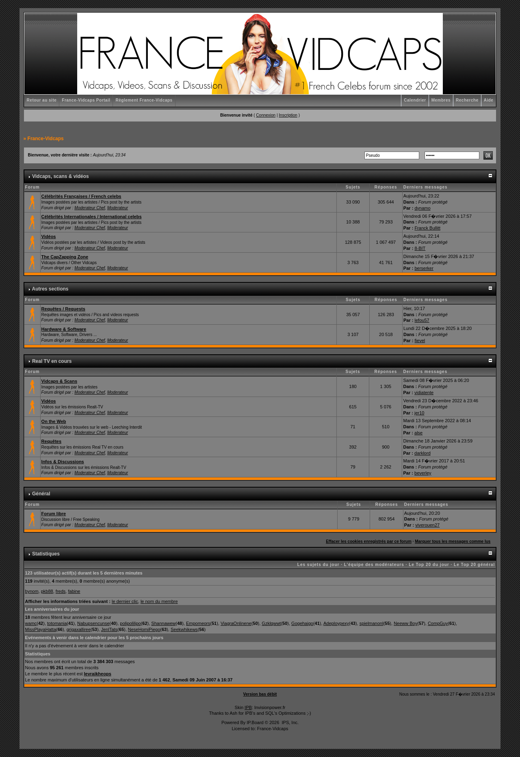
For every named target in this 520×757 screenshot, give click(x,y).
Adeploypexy (336, 623)
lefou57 (422, 320)
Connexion (265, 115)
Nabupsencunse (93, 623)
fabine (74, 591)
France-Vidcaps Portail (86, 100)
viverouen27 (427, 525)
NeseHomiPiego (144, 629)
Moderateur (117, 208)
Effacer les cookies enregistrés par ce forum (369, 541)
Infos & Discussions (62, 461)
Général (41, 494)
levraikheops (97, 673)
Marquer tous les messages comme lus (452, 541)
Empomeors (198, 623)
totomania (57, 623)
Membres (441, 100)
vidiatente (423, 392)
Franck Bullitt (427, 228)
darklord (422, 453)
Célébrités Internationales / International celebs (91, 216)
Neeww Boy (405, 623)
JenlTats (109, 629)
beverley (422, 473)
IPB (248, 707)
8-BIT (419, 248)
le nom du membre (159, 601)
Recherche (467, 100)
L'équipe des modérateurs (374, 564)
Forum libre (53, 513)
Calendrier (415, 100)
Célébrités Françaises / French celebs (81, 196)
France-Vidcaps (46, 138)
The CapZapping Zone (65, 256)
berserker (423, 268)
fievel (420, 340)
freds (60, 591)
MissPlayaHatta (40, 629)
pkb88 (47, 591)
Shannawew (163, 623)
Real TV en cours (52, 361)
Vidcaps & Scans (59, 381)
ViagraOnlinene (236, 623)
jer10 (419, 412)
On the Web (53, 421)
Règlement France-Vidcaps (143, 100)
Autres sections (50, 289)
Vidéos (48, 236)
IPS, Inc (289, 722)
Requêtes (51, 441)
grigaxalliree (79, 629)
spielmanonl (372, 623)
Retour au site (42, 100)
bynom (32, 591)
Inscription (288, 115)
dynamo (422, 208)
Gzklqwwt (271, 623)
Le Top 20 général (474, 564)
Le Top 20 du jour (429, 564)
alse (418, 432)
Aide (489, 100)
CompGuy (438, 623)
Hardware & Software (64, 329)
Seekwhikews (184, 629)
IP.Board (255, 722)
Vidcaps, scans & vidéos (60, 176)
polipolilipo (130, 623)
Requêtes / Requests (63, 308)
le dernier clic (125, 601)
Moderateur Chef (89, 208)
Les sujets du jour (318, 564)
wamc (31, 623)
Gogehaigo (302, 623)
